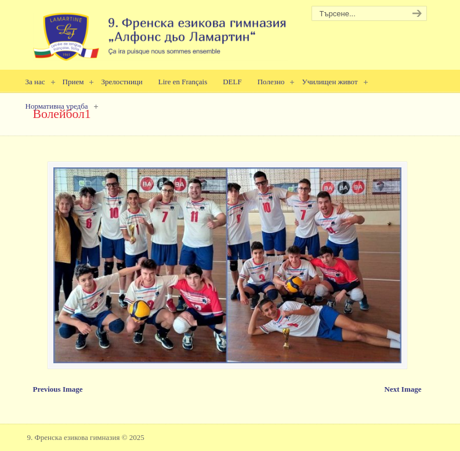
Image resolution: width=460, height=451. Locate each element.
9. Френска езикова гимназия (160, 32)
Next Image (403, 389)
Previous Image (58, 389)
